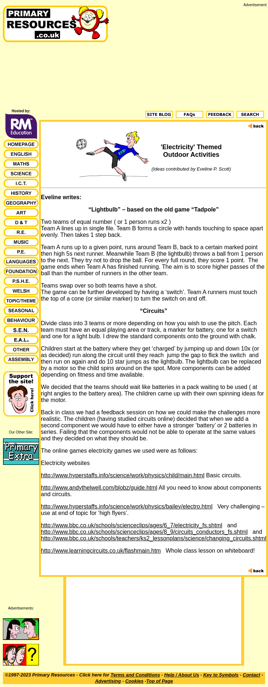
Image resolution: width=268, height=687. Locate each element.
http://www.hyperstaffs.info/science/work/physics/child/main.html (122, 475)
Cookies (134, 681)
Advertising (108, 681)
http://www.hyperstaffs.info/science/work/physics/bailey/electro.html (127, 506)
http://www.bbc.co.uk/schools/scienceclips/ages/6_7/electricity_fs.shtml (131, 525)
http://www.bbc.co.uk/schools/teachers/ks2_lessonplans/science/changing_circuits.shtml (153, 538)
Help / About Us (181, 675)
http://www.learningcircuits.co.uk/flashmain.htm (101, 551)
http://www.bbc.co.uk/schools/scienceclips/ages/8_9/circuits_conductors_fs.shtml (144, 532)
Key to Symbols (221, 675)
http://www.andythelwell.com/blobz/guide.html (99, 488)
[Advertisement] (189, 57)
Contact (251, 675)
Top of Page (159, 681)
